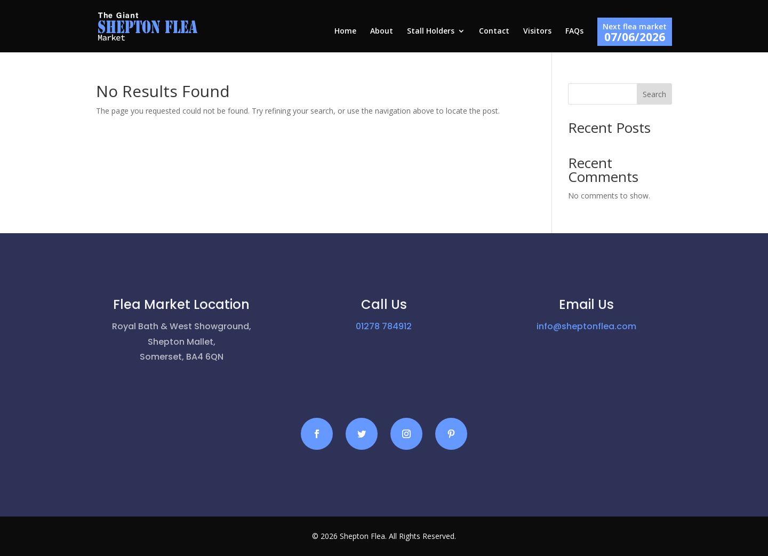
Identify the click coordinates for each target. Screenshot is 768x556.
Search (654, 94)
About (381, 31)
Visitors (537, 31)
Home (345, 31)
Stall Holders (430, 31)
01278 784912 (384, 326)
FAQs (574, 31)
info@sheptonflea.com (586, 326)
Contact (494, 31)
